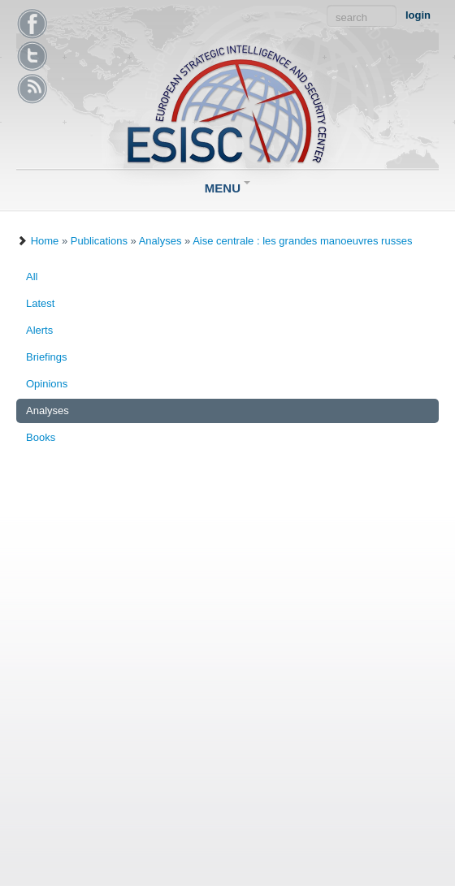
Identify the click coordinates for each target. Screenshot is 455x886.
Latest (40, 303)
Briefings (46, 357)
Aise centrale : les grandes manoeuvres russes (302, 241)
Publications (99, 241)
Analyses (160, 241)
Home (45, 241)
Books (40, 437)
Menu (227, 188)
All (31, 276)
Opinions (46, 384)
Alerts (39, 330)
